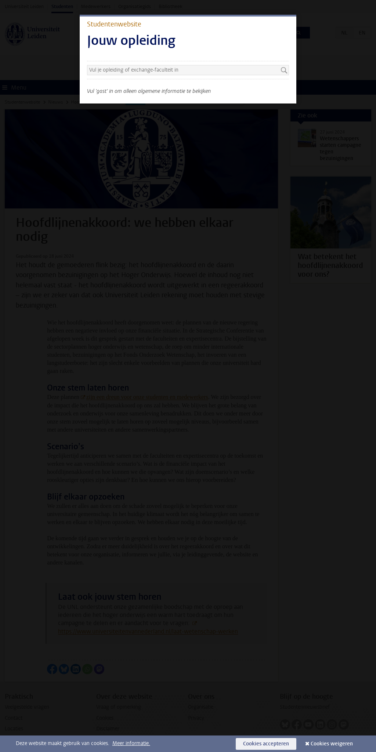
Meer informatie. (131, 743)
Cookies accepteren (266, 743)
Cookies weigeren (332, 743)
